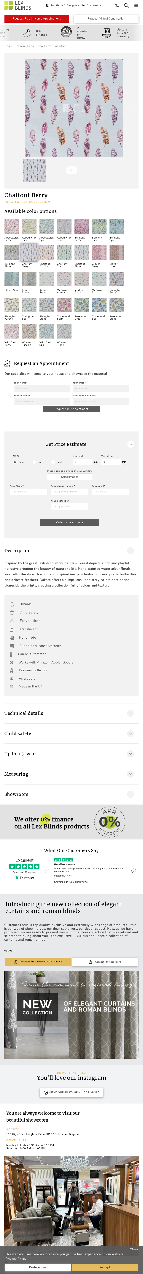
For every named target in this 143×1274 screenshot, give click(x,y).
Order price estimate (69, 523)
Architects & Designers (62, 5)
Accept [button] (105, 1267)
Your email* (79, 382)
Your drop (107, 456)
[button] (134, 108)
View (10, 951)
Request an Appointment (71, 409)
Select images (69, 477)
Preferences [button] (38, 1267)
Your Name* (20, 382)
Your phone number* (84, 395)
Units (16, 455)
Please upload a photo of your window (69, 471)
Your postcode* (23, 395)
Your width (79, 456)
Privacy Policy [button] (16, 1259)
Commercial (91, 5)
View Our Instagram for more (71, 1093)
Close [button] (134, 1249)
